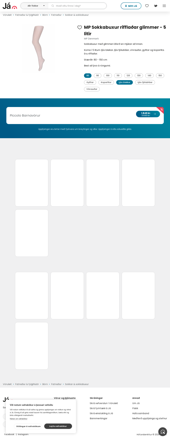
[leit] (77, 6)
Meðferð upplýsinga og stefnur (149, 418)
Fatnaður (56, 15)
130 (139, 75)
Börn (45, 15)
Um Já (135, 403)
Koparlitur (106, 82)
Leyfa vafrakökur (58, 426)
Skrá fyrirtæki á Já (100, 408)
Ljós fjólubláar (145, 82)
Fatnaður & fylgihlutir (27, 15)
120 (128, 75)
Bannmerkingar (98, 418)
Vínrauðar (91, 89)
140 (149, 75)
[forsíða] (11, 6)
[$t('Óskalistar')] (147, 6)
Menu (164, 6)
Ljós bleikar (124, 82)
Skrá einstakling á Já (101, 413)
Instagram (23, 434)
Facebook (9, 434)
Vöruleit (7, 15)
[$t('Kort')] (155, 6)
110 (118, 75)
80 (87, 75)
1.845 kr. (148, 114)
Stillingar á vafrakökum (28, 426)
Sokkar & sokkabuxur (77, 15)
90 (97, 75)
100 (107, 75)
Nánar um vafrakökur (18, 419)
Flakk (135, 408)
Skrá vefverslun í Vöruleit (104, 403)
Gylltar (90, 82)
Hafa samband (140, 413)
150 (160, 75)
